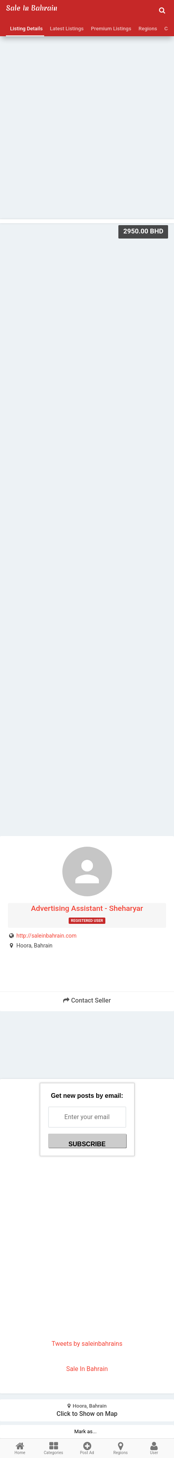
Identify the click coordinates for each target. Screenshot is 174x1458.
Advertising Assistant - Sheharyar (87, 908)
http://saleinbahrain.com (46, 936)
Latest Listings (65, 28)
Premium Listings (109, 28)
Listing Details (25, 28)
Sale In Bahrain (87, 1369)
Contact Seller (87, 1000)
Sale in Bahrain (31, 8)
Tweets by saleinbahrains (87, 1343)
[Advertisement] (87, 111)
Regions (146, 28)
